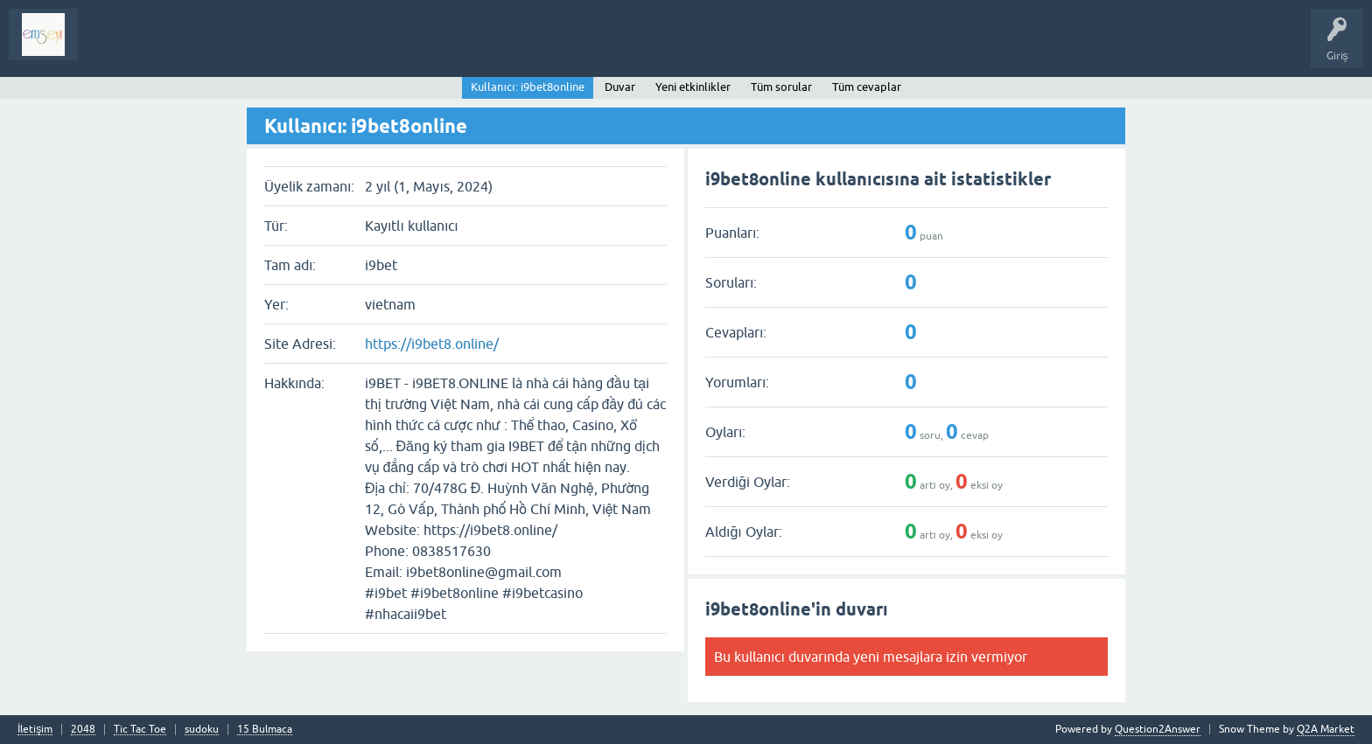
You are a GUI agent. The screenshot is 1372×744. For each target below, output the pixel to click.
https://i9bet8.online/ (432, 343)
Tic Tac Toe (140, 729)
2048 (83, 729)
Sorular (108, 47)
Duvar (620, 87)
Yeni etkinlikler (693, 87)
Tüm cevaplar (866, 87)
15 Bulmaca (264, 729)
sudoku (202, 729)
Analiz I (206, 47)
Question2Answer (1157, 729)
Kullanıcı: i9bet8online (527, 87)
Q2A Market (1325, 729)
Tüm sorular (781, 87)
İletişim (35, 729)
